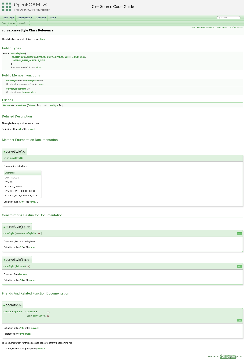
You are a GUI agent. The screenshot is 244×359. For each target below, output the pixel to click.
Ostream (7, 105)
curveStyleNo (18, 53)
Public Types (195, 27)
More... (43, 39)
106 (22, 328)
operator (18, 311)
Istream (22, 88)
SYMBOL (31, 57)
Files (53, 18)
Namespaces (25, 18)
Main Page (9, 17)
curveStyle (23, 23)
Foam (4, 23)
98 (21, 280)
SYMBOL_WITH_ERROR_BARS (70, 57)
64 (19, 129)
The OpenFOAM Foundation (32, 9)
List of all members (236, 27)
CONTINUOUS (19, 57)
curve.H (32, 129)
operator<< (20, 105)
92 (21, 247)
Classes (41, 18)
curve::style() (25, 334)
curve (12, 23)
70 (21, 201)
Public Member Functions (211, 27)
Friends (224, 27)
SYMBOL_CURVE (45, 57)
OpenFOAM (27, 5)
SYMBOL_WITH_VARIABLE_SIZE (28, 60)
